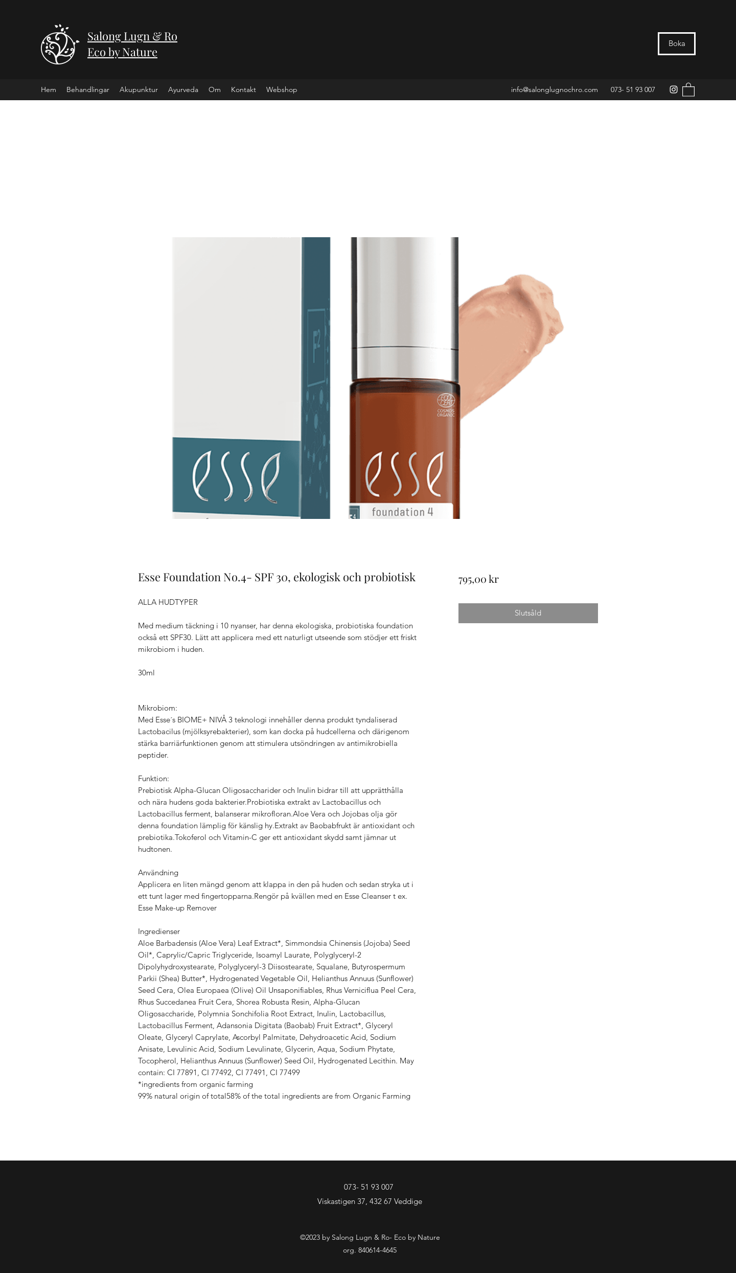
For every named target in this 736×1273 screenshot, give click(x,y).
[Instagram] (674, 89)
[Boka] (677, 43)
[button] (688, 89)
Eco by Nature (122, 51)
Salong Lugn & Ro (132, 35)
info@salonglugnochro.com (554, 89)
